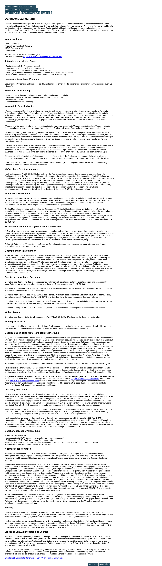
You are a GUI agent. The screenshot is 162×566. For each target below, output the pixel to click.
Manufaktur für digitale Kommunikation (21, 9)
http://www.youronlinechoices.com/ (24, 381)
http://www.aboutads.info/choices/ (85, 378)
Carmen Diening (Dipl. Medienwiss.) (20, 6)
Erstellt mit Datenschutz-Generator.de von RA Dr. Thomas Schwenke (34, 558)
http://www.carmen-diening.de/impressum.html (42, 57)
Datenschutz (104, 564)
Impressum (93, 564)
